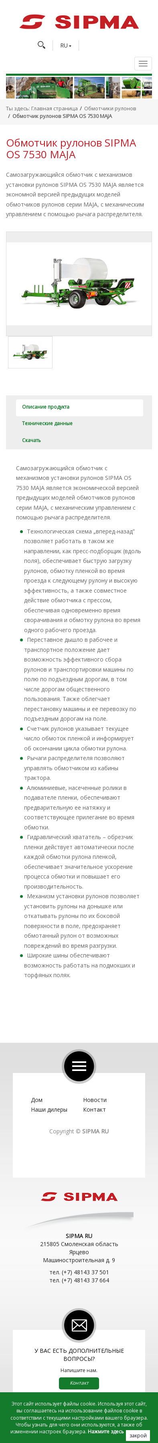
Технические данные (47, 423)
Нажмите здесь (106, 1431)
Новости (95, 1100)
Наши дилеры (49, 1109)
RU (64, 45)
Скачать (31, 440)
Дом (37, 1100)
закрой (138, 1435)
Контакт (94, 1109)
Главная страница (54, 108)
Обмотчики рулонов (110, 108)
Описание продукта (45, 406)
